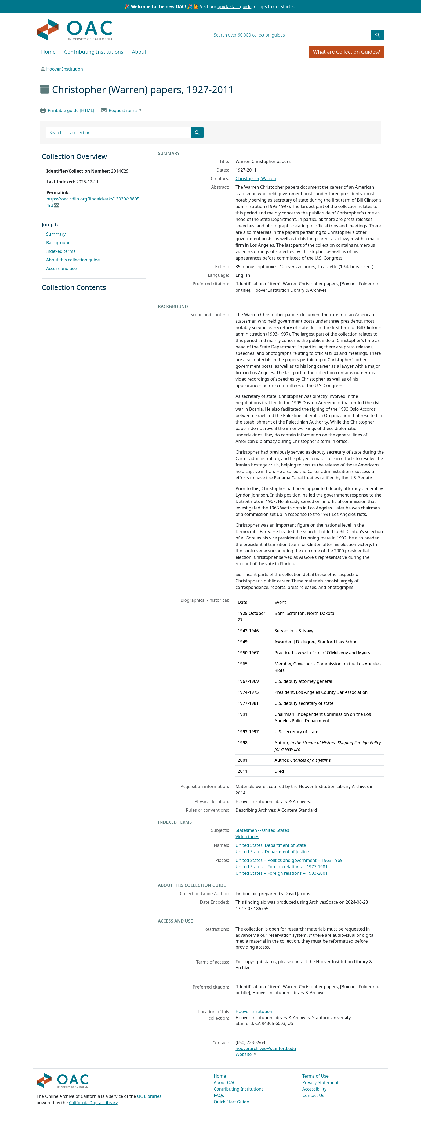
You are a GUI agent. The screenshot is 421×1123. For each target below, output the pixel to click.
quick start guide (234, 6)
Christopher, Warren (255, 178)
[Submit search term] (377, 35)
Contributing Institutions (93, 51)
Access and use (61, 268)
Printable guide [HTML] (71, 110)
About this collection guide (73, 260)
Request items (123, 110)
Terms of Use (315, 1076)
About (139, 51)
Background (58, 243)
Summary (56, 234)
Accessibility (314, 1089)
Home (48, 51)
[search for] (290, 35)
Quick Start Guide (231, 1102)
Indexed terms (60, 251)
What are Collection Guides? (346, 51)
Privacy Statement (320, 1082)
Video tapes (247, 837)
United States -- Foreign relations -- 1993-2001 (281, 873)
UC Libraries (149, 1096)
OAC (75, 29)
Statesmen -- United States (262, 830)
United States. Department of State (270, 845)
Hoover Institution (64, 69)
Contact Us (313, 1095)
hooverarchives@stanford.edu (265, 1048)
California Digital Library (93, 1103)
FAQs (219, 1095)
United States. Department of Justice (272, 852)
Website (243, 1054)
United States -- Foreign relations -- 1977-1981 (281, 867)
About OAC (225, 1082)
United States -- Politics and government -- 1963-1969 (289, 860)
